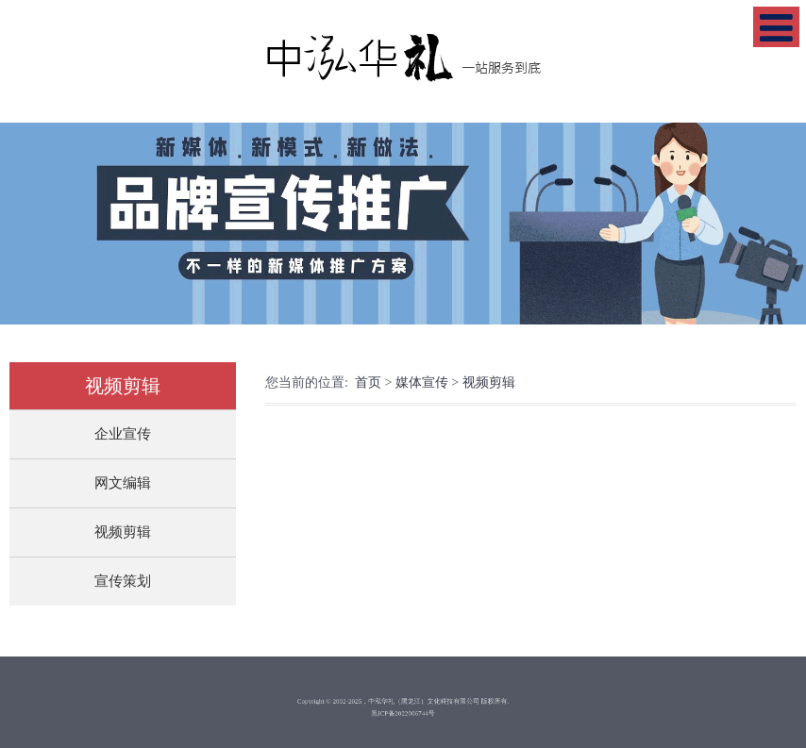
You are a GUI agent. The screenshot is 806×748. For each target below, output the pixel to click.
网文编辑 (122, 482)
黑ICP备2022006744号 (403, 711)
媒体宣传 (421, 382)
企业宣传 (122, 433)
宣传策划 (122, 581)
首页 (368, 382)
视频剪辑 (122, 532)
